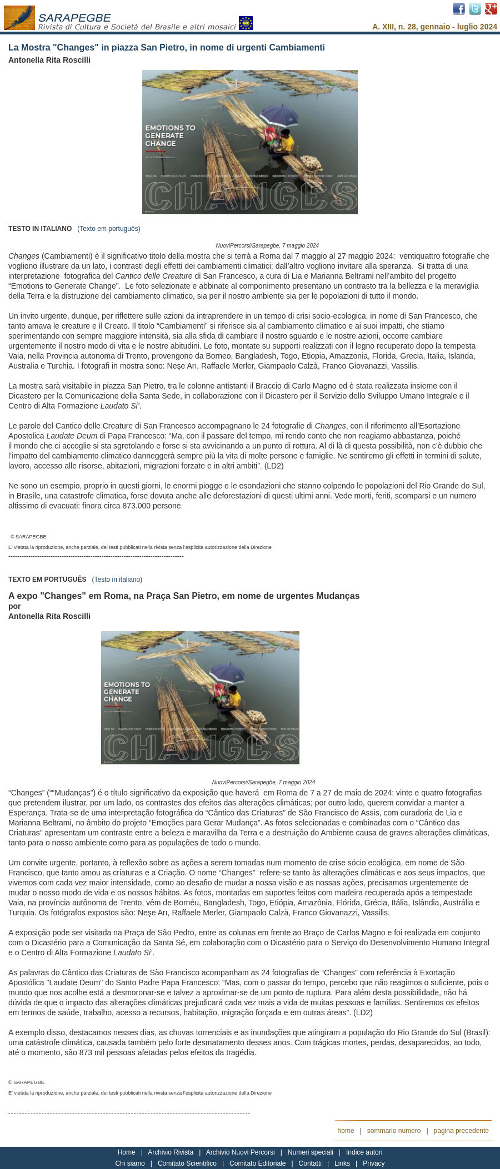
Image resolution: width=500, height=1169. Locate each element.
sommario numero (394, 1131)
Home (127, 1152)
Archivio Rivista (170, 1152)
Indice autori (364, 1152)
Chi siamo (129, 1163)
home (346, 1131)
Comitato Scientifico (187, 1163)
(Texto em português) (108, 229)
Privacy (373, 1163)
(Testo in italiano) (117, 579)
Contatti (310, 1163)
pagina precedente (461, 1131)
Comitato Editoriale (257, 1163)
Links (342, 1163)
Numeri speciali (310, 1152)
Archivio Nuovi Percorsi (240, 1152)
